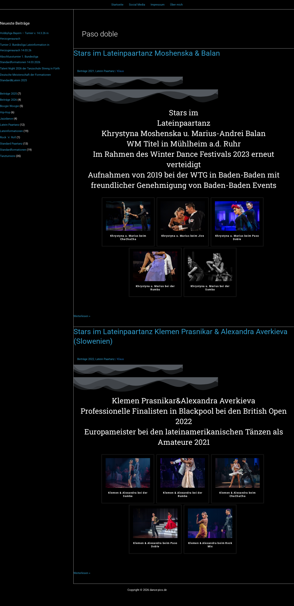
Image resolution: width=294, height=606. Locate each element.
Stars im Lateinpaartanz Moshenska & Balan (147, 53)
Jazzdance (6, 118)
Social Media (137, 4)
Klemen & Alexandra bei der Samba (127, 494)
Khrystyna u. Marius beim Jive (182, 235)
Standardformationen (13, 149)
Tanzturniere (7, 156)
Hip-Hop (5, 112)
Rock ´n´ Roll (8, 137)
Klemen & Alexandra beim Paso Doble (155, 545)
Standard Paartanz (11, 143)
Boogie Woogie (9, 106)
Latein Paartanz (9, 124)
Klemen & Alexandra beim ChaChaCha (237, 494)
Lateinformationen (11, 131)
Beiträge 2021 (85, 71)
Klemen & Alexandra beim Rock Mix (210, 545)
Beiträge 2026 (8, 99)
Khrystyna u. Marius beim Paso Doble (237, 237)
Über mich (176, 4)
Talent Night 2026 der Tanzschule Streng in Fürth (30, 68)
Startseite (117, 4)
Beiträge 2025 (8, 93)
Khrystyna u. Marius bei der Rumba (155, 288)
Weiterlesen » (82, 316)
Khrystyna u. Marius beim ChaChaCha (128, 237)
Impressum (158, 4)
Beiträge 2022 (85, 359)
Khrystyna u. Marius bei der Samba (210, 288)
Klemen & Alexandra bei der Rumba (182, 494)
